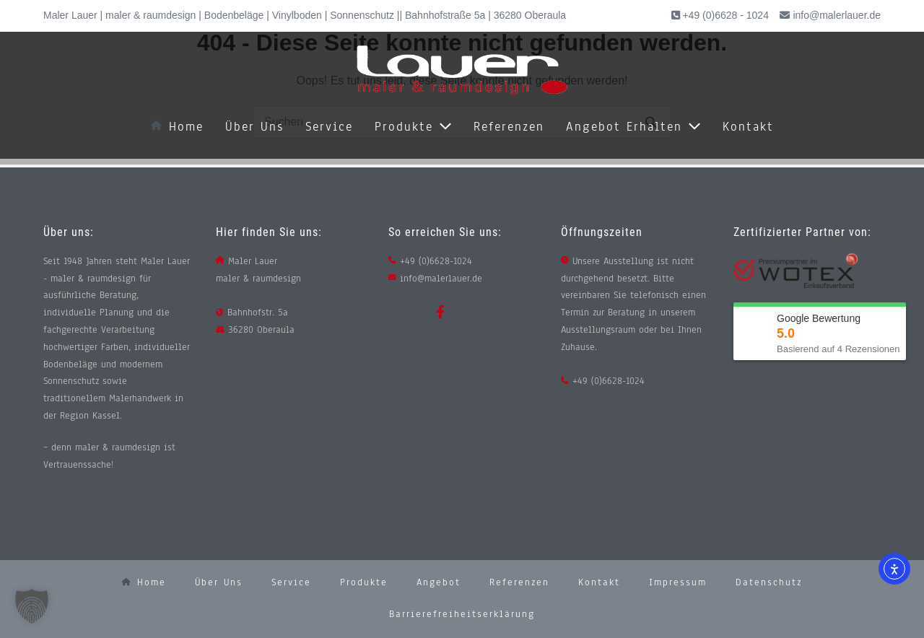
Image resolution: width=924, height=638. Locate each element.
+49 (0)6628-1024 (436, 261)
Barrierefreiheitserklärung (462, 614)
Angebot (439, 582)
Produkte (413, 126)
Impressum (678, 582)
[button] (32, 606)
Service (329, 126)
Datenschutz (769, 582)
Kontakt (748, 126)
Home (177, 126)
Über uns (254, 126)
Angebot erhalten (633, 126)
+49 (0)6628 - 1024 (724, 15)
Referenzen (509, 126)
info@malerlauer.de (837, 15)
